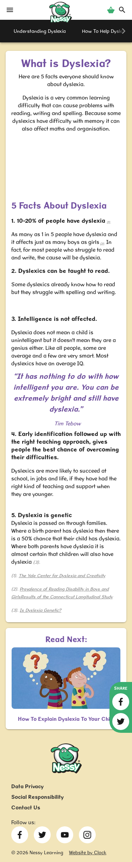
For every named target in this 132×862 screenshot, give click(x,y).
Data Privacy (27, 786)
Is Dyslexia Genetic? (40, 610)
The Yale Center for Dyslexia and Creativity (62, 575)
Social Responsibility (37, 797)
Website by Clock (87, 852)
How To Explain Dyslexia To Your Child (66, 719)
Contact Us (25, 807)
